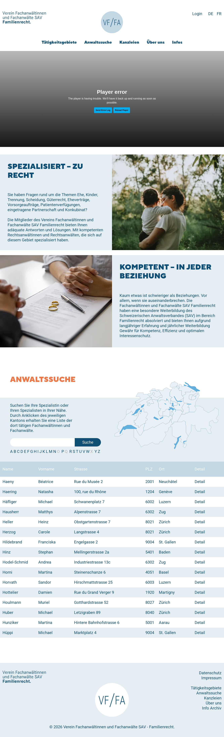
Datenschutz (210, 673)
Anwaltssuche (98, 42)
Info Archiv (211, 708)
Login (197, 13)
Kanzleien (129, 42)
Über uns (156, 42)
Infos (177, 42)
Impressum (211, 678)
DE (210, 13)
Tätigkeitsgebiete (59, 42)
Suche (87, 442)
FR (219, 13)
